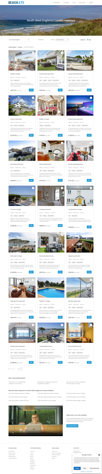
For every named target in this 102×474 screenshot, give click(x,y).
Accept (77, 468)
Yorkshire (32, 469)
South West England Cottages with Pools (18, 400)
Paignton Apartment (74, 256)
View (31, 90)
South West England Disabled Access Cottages (49, 397)
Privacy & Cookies (56, 454)
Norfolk (31, 467)
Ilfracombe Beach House (46, 256)
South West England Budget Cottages (75, 400)
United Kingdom (12, 47)
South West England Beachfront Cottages (19, 393)
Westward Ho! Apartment (17, 301)
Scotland (32, 462)
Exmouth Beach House (74, 346)
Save (33, 53)
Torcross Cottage (15, 209)
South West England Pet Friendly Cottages (48, 393)
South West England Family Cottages (17, 397)
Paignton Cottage (44, 301)
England (20, 47)
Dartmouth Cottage (16, 256)
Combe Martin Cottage (75, 209)
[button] (99, 455)
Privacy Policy (89, 471)
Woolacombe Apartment (46, 74)
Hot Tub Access (12, 453)
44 (18, 369)
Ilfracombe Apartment (16, 164)
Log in (90, 2)
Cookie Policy (83, 471)
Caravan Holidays (12, 458)
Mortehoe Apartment (74, 301)
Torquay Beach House (45, 346)
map (90, 39)
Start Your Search (72, 425)
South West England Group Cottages (75, 393)
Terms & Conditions (56, 453)
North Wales (33, 465)
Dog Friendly (11, 451)
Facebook (54, 456)
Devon (31, 453)
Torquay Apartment (45, 209)
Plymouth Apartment (45, 164)
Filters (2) (82, 39)
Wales (31, 458)
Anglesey (32, 460)
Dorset (31, 456)
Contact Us (54, 451)
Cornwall (32, 451)
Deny (84, 468)
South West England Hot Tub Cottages (76, 397)
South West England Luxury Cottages (46, 400)
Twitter (53, 458)
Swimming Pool (12, 456)
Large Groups (11, 454)
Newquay (32, 463)
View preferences (94, 468)
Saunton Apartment (16, 119)
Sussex (31, 454)
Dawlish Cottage (15, 74)
